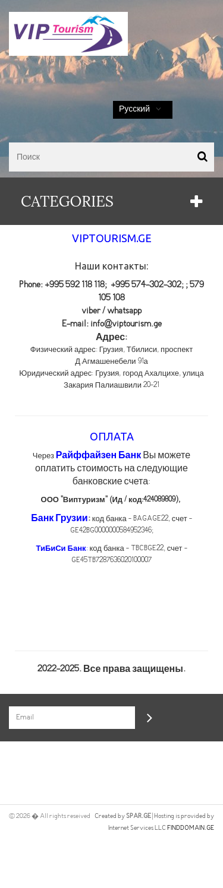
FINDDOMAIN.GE (190, 828)
